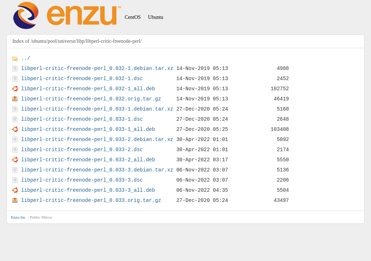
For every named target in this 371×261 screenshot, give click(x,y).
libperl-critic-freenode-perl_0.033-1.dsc (82, 119)
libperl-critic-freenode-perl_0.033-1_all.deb (88, 129)
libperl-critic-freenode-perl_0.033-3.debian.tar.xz (97, 169)
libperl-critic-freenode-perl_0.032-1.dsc (82, 78)
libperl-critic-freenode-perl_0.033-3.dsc (82, 180)
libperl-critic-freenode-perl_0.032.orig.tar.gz (91, 98)
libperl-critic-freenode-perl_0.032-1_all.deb (88, 88)
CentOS (133, 17)
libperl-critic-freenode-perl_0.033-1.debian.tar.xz (97, 108)
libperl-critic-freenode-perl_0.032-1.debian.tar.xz (97, 68)
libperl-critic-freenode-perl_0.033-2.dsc (82, 149)
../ (25, 58)
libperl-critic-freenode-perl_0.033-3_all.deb (88, 190)
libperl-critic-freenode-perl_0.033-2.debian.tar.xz (97, 139)
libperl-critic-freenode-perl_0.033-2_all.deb (88, 159)
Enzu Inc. (18, 217)
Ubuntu (155, 17)
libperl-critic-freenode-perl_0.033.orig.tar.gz (91, 200)
